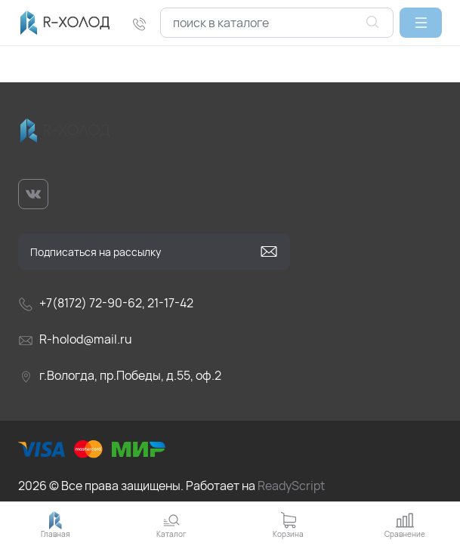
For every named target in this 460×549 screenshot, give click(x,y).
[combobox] (277, 23)
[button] (421, 23)
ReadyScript (291, 485)
